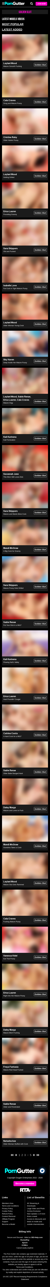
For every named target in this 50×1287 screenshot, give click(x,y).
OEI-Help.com (37, 1237)
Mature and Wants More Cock (14, 514)
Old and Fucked (9, 251)
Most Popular (12, 24)
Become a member (24, 1183)
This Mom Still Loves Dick (13, 477)
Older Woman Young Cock (13, 326)
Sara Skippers (10, 248)
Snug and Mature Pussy (12, 103)
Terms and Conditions (10, 1206)
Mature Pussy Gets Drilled (13, 588)
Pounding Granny (10, 214)
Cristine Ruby (10, 137)
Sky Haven (8, 359)
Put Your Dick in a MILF (12, 625)
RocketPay (24, 1240)
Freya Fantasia (10, 1067)
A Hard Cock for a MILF (12, 736)
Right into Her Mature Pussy (14, 996)
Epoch (25, 1243)
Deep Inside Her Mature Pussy (15, 363)
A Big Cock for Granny (12, 551)
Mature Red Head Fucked (13, 1070)
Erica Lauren (9, 211)
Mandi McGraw (10, 548)
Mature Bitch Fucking (11, 1033)
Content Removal (8, 1216)
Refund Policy (7, 1214)
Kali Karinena (9, 437)
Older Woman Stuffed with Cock (15, 1144)
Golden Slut (40, 65)
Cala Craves (9, 100)
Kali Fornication (9, 440)
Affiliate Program (8, 1219)
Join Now (41, 4)
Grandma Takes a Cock (12, 847)
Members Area (7, 1203)
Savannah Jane (11, 474)
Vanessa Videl (10, 955)
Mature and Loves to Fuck (13, 810)
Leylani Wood (10, 63)
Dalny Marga (9, 807)
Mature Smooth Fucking (12, 66)
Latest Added (12, 29)
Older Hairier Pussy (10, 140)
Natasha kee (9, 1141)
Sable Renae (24, 396)
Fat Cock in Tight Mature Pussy (15, 288)
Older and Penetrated (11, 1107)
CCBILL (25, 1245)
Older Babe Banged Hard (13, 773)
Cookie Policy (7, 1211)
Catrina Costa (10, 733)
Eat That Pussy (9, 959)
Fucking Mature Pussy (12, 922)
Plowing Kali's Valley (11, 662)
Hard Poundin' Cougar (11, 699)
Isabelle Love (10, 285)
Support (5, 1222)
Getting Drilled (8, 177)
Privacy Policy (7, 1209)
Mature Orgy (8, 403)
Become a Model (8, 1224)
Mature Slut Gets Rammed (13, 885)
